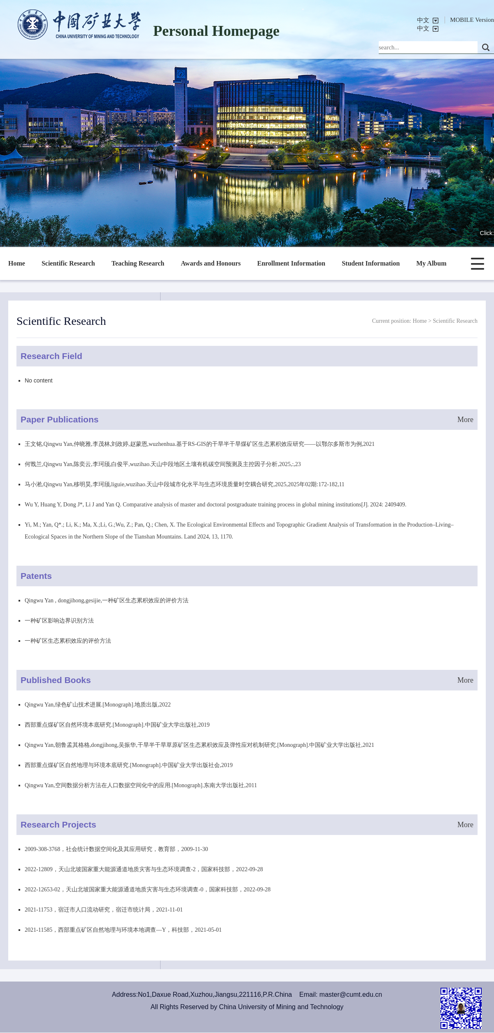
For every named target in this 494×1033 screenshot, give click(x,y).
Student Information (371, 263)
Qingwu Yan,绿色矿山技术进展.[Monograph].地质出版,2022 (98, 705)
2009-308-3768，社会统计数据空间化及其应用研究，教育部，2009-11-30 (116, 849)
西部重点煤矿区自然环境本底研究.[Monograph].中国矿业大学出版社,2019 (117, 725)
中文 (423, 20)
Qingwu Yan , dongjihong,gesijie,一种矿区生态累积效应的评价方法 (107, 600)
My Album (431, 263)
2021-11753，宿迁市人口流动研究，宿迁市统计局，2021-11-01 (104, 910)
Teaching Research (138, 263)
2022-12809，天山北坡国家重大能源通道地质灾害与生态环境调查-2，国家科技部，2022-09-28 (144, 869)
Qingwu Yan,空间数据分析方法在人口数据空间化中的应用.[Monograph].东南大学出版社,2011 (141, 785)
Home (16, 263)
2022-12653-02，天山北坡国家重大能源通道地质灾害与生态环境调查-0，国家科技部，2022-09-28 (147, 889)
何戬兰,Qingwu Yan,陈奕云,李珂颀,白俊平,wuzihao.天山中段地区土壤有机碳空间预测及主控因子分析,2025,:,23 (163, 464)
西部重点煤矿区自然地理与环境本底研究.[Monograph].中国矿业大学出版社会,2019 (129, 765)
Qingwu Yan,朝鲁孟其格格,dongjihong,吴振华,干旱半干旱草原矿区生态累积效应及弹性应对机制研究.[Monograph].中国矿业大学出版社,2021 (199, 745)
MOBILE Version (472, 19)
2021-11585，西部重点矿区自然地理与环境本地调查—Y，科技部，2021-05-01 (123, 930)
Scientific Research (68, 263)
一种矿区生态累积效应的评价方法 (68, 641)
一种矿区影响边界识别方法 (59, 621)
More (465, 419)
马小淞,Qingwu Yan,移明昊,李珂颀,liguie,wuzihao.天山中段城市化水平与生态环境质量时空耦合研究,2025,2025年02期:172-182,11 (185, 484)
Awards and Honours (211, 263)
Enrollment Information (291, 263)
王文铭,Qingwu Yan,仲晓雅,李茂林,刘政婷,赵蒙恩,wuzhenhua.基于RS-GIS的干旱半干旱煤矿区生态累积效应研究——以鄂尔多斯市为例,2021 (200, 444)
